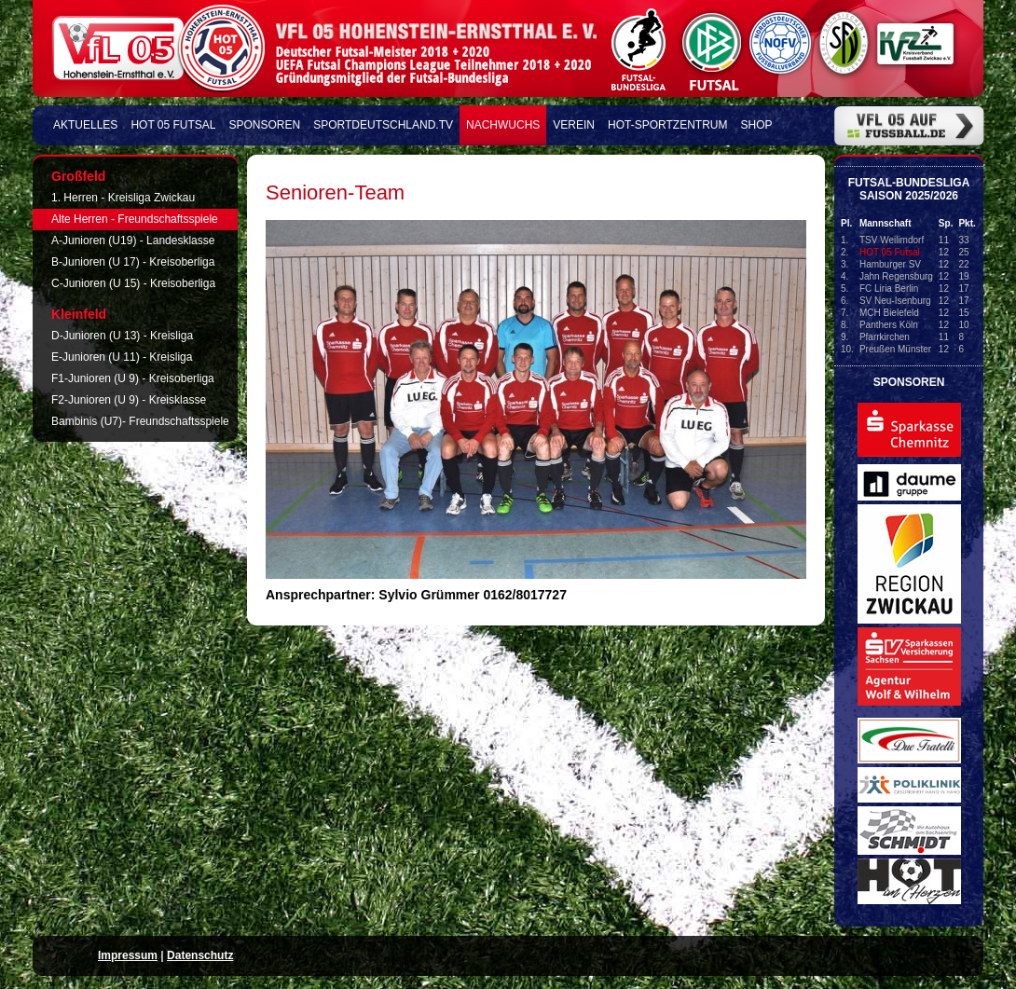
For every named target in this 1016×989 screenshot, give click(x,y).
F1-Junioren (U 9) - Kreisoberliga (132, 378)
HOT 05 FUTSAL (172, 124)
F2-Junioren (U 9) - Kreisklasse (128, 399)
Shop (757, 124)
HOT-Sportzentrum (667, 124)
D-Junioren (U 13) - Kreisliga (122, 335)
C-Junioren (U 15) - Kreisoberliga (133, 283)
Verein (574, 124)
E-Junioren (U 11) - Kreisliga (121, 357)
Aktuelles (85, 124)
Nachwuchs (503, 124)
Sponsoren (265, 124)
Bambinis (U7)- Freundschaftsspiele (140, 421)
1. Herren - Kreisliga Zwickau (123, 197)
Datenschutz (200, 955)
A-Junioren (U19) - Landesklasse (132, 240)
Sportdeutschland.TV (383, 124)
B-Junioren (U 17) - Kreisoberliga (132, 261)
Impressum (128, 955)
